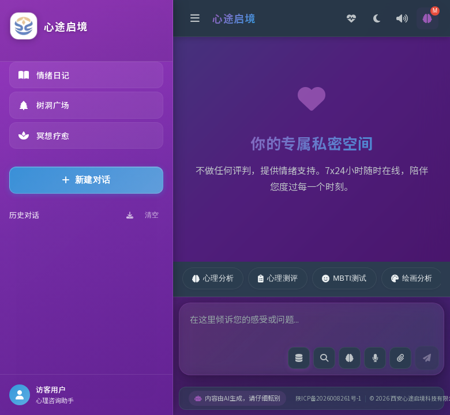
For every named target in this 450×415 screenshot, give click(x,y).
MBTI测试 (344, 278)
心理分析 (213, 278)
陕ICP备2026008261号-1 (328, 398)
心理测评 (278, 278)
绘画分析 (412, 278)
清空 (152, 215)
